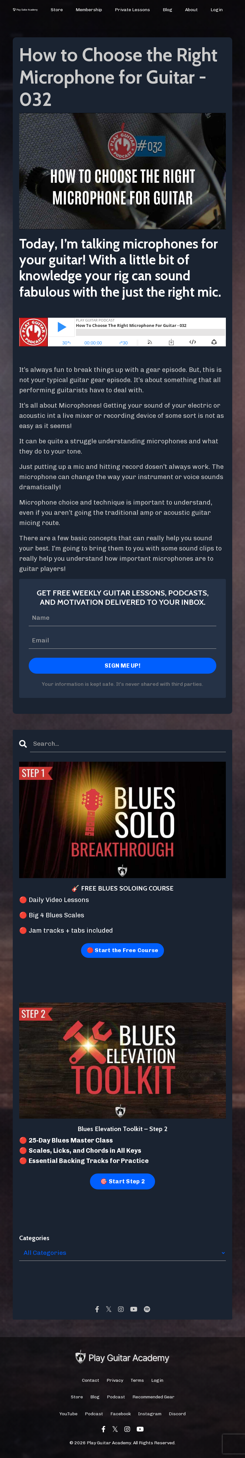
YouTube (68, 1415)
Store (57, 9)
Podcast (116, 1398)
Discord (177, 1415)
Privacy (115, 1382)
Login (217, 9)
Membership (89, 9)
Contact (90, 1382)
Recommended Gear (153, 1398)
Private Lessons (132, 9)
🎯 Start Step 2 (122, 1183)
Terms (137, 1382)
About (191, 9)
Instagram (149, 1415)
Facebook (120, 1415)
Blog (167, 9)
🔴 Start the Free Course (122, 951)
